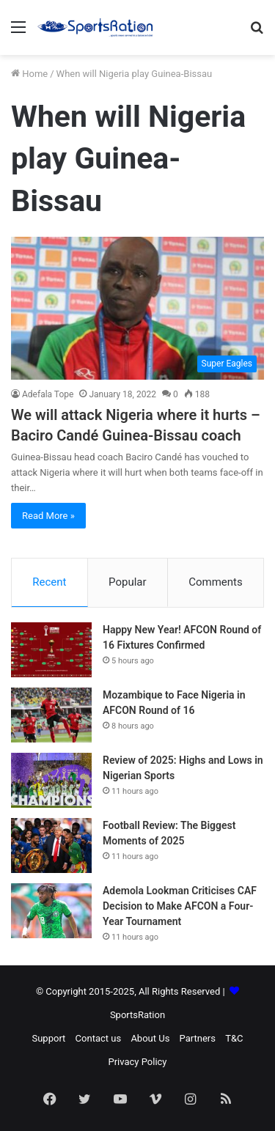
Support (48, 1038)
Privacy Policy (137, 1061)
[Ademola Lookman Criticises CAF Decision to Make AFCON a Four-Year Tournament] (51, 910)
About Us (150, 1038)
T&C (234, 1038)
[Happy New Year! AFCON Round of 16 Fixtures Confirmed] (51, 649)
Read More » (48, 515)
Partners (198, 1038)
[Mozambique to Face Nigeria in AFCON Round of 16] (51, 715)
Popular (128, 582)
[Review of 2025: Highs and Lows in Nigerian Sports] (51, 780)
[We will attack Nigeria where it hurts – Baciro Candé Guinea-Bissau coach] (137, 308)
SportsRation (137, 1014)
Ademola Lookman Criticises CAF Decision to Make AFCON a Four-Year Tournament (180, 906)
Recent (49, 582)
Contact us (99, 1038)
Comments (215, 582)
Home (29, 73)
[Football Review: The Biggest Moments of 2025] (51, 845)
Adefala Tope (47, 394)
